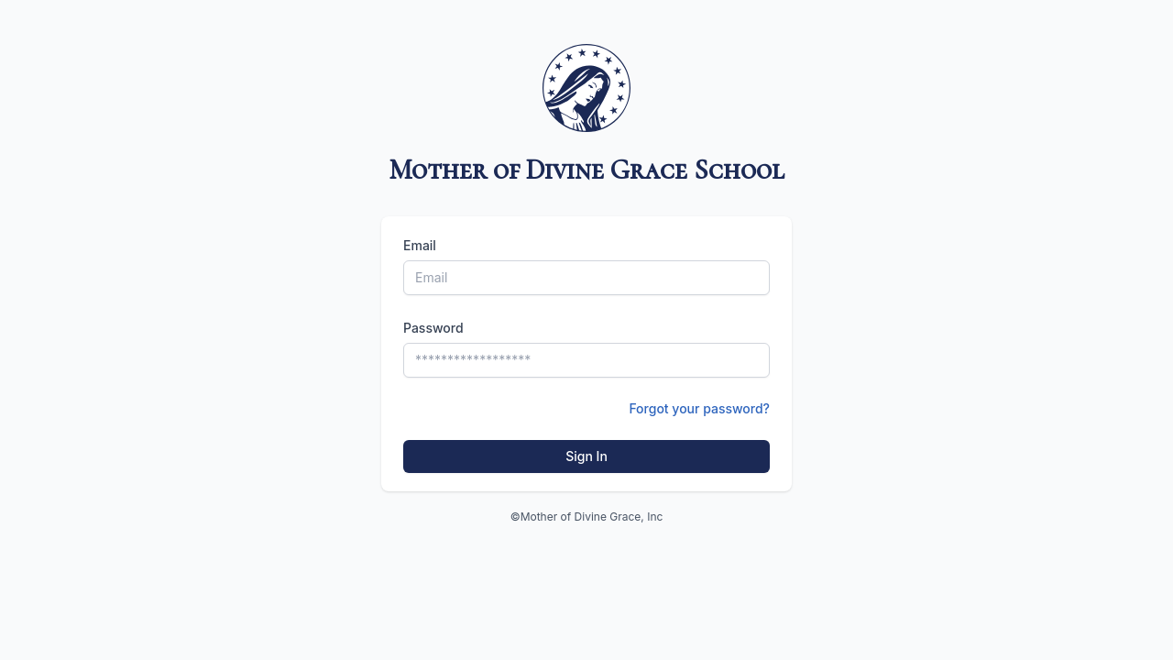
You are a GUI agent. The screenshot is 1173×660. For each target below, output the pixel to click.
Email (419, 245)
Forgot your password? (699, 408)
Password (433, 328)
